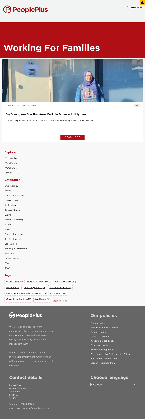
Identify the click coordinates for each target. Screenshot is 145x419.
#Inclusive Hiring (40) (65, 282)
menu (135, 7)
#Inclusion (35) (13, 287)
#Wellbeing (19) (42, 299)
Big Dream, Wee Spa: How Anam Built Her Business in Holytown (46, 114)
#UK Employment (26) (60, 287)
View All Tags (60, 300)
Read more (72, 137)
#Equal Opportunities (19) (18, 299)
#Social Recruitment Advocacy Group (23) (26, 293)
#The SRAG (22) (58, 293)
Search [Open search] (127, 7)
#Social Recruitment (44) (39, 282)
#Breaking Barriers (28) (35, 287)
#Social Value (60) (14, 282)
